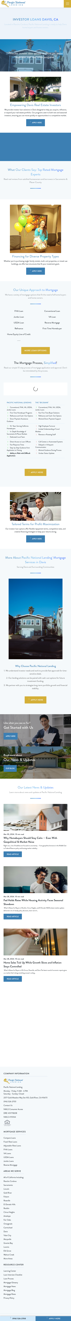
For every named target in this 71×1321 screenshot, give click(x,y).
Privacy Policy (9, 1282)
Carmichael (8, 1212)
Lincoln (6, 1173)
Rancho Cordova (10, 1165)
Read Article (13, 838)
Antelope (7, 1200)
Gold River (8, 1177)
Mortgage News (10, 1270)
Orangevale (8, 1208)
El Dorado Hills (9, 1188)
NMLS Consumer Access (13, 1093)
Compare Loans (10, 1122)
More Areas (8, 1243)
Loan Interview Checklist (13, 1259)
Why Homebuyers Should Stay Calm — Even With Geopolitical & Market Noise (30, 824)
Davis (6, 1216)
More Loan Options (35, 350)
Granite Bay (8, 1227)
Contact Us (8, 1089)
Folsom (6, 1181)
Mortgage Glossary (11, 1267)
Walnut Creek (9, 1239)
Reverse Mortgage (10, 1149)
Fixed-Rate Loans (10, 1126)
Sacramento (8, 1169)
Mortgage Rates (10, 1278)
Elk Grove (7, 1235)
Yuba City (7, 1219)
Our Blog (10, 753)
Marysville (7, 1223)
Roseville (7, 1185)
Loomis (6, 1231)
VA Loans (7, 1137)
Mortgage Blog (9, 1274)
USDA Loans (9, 1141)
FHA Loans (8, 1134)
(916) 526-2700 (18, 1318)
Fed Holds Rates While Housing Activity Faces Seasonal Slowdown (33, 887)
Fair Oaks (7, 1204)
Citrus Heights (9, 1196)
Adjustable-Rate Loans (12, 1130)
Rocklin (6, 1192)
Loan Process (9, 1263)
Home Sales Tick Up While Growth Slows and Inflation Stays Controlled (33, 949)
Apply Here (53, 1318)
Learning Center (10, 1255)
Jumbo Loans (9, 1145)
